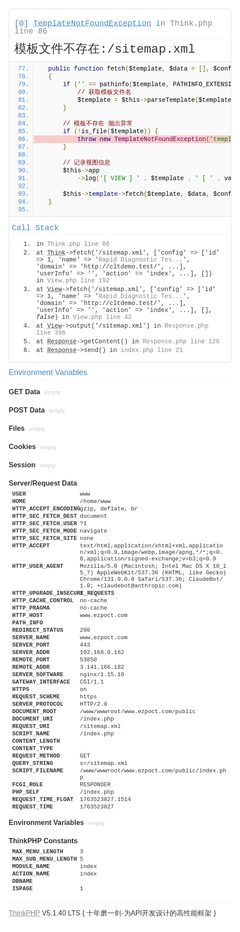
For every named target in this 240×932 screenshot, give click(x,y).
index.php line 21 (151, 350)
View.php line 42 (102, 317)
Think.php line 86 (78, 244)
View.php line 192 (78, 280)
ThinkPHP (24, 913)
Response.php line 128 (181, 341)
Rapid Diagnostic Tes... (141, 259)
